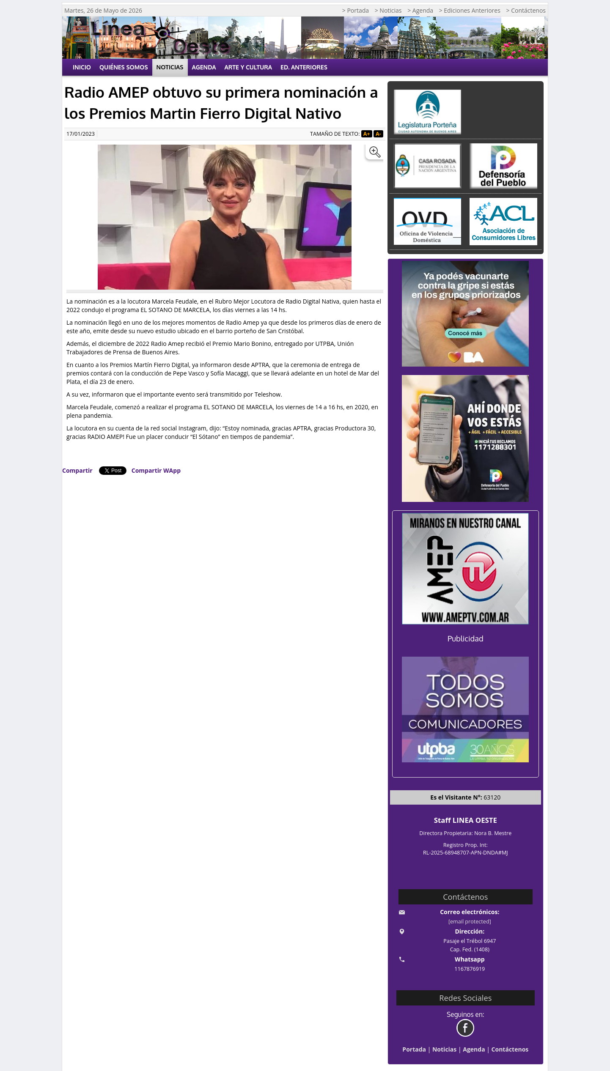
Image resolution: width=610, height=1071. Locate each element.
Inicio (82, 67)
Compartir (77, 470)
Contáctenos (510, 1049)
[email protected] (469, 921)
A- (378, 133)
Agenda (204, 67)
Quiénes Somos (123, 67)
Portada (414, 1049)
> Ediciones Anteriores (469, 10)
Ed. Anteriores (303, 67)
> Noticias (388, 10)
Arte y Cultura (248, 67)
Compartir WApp (156, 470)
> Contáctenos (526, 10)
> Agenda (420, 10)
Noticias (170, 67)
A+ (366, 133)
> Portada (355, 10)
